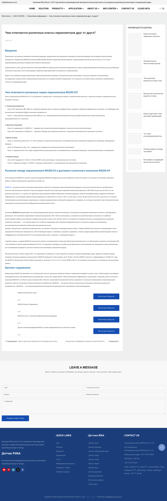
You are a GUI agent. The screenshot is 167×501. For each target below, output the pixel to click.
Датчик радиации (94, 447)
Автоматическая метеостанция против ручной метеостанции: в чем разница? (153, 53)
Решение (59, 447)
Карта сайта (90, 497)
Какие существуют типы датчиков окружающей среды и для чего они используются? (153, 97)
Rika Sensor (6, 16)
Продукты (60, 451)
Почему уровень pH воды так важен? (153, 125)
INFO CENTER (18, 16)
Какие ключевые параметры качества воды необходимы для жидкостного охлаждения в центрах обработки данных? (153, 35)
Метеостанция (93, 464)
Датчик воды (93, 468)
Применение (61, 455)
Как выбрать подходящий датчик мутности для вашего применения (153, 134)
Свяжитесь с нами (63, 468)
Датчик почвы (93, 459)
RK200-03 (8, 187)
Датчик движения (94, 472)
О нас (58, 459)
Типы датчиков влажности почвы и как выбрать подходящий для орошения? (153, 67)
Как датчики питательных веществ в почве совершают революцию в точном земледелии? (153, 81)
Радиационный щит (95, 476)
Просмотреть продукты (106, 296)
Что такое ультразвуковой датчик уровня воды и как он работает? (152, 113)
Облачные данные (63, 472)
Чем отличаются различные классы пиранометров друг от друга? (73, 16)
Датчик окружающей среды (98, 451)
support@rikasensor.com (144, 450)
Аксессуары (92, 484)
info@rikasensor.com (9, 2)
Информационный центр (65, 464)
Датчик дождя (93, 455)
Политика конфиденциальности (109, 497)
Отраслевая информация (36, 16)
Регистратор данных (95, 480)
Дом (57, 443)
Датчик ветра (93, 443)
